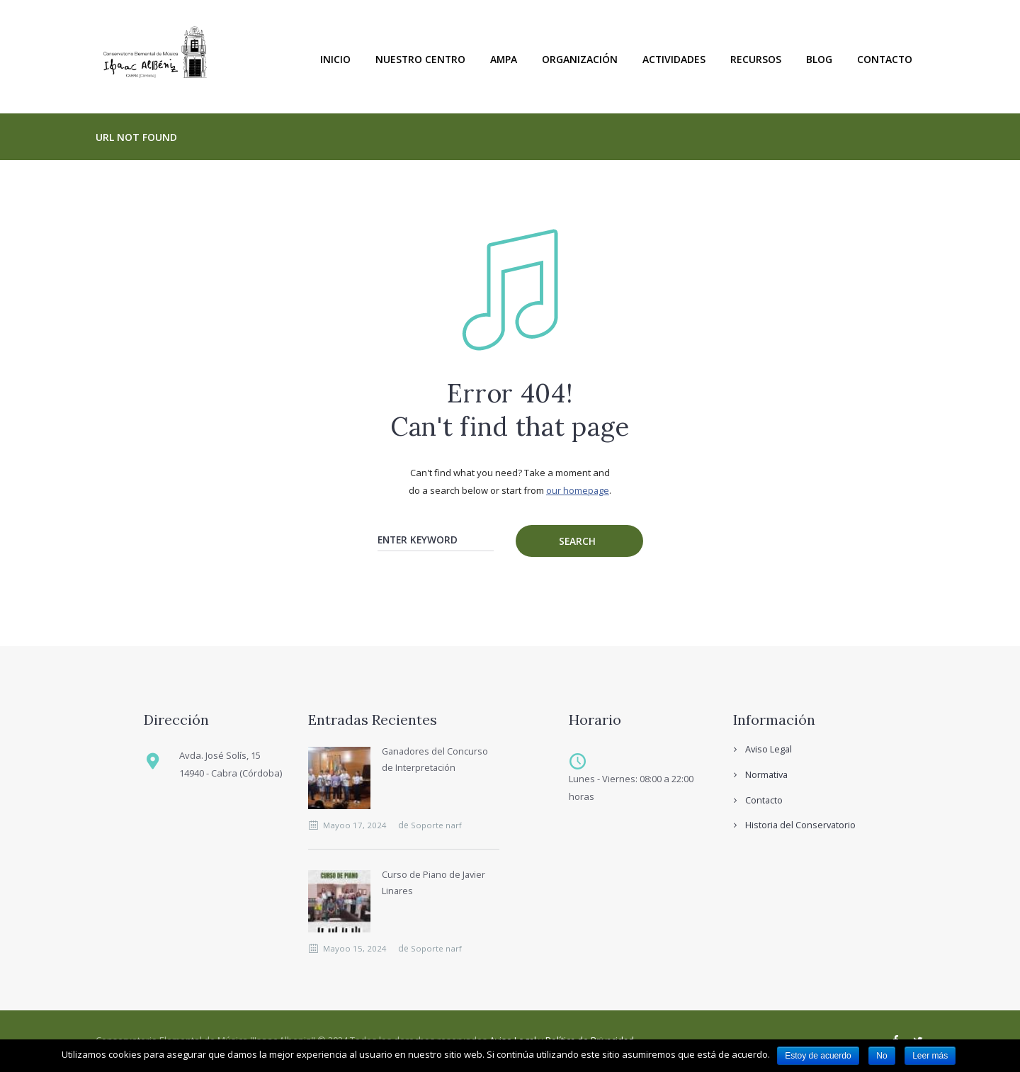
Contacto (884, 59)
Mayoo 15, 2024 (356, 949)
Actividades (674, 59)
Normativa (767, 775)
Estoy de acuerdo (818, 1056)
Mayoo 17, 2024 (356, 826)
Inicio (335, 59)
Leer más (930, 1056)
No (881, 1056)
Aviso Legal (769, 749)
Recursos (755, 59)
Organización (580, 59)
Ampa (503, 59)
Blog (819, 59)
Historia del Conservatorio (801, 825)
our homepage (578, 490)
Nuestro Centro (420, 59)
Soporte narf (437, 826)
